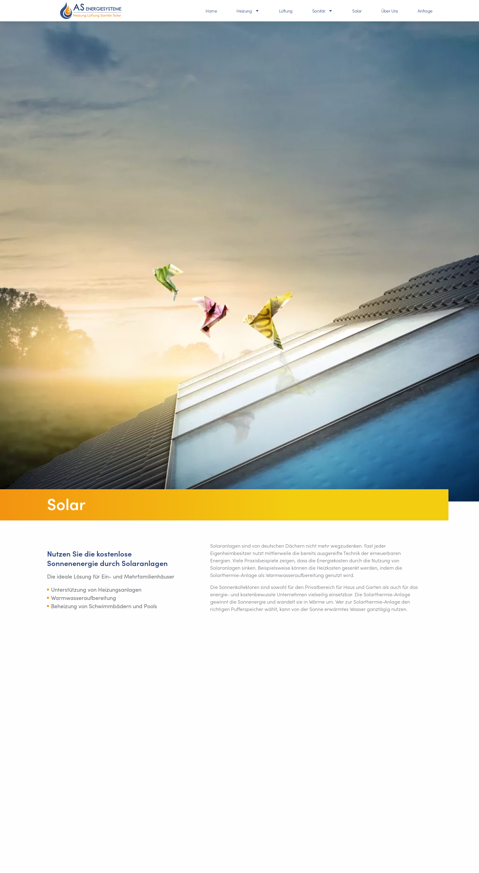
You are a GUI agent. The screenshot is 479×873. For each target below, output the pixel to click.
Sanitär (322, 11)
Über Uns (389, 11)
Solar (357, 11)
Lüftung (286, 11)
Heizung (247, 11)
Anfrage (425, 11)
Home (211, 11)
